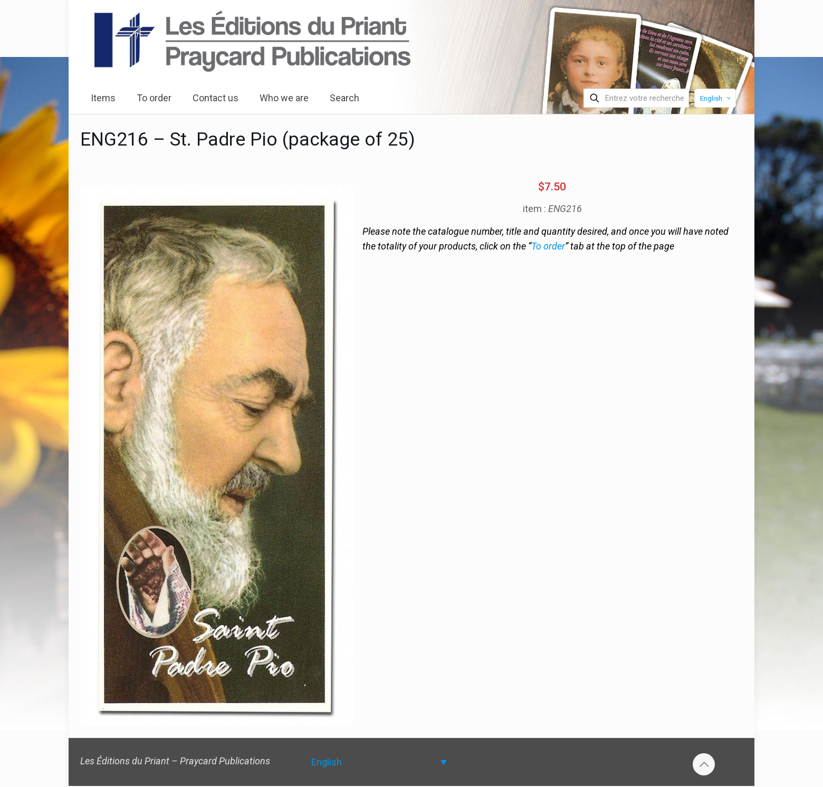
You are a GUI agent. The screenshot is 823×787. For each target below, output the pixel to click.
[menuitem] (379, 762)
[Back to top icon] (704, 764)
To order (548, 246)
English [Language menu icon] (716, 98)
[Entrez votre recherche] (636, 98)
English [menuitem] (326, 761)
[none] (379, 762)
